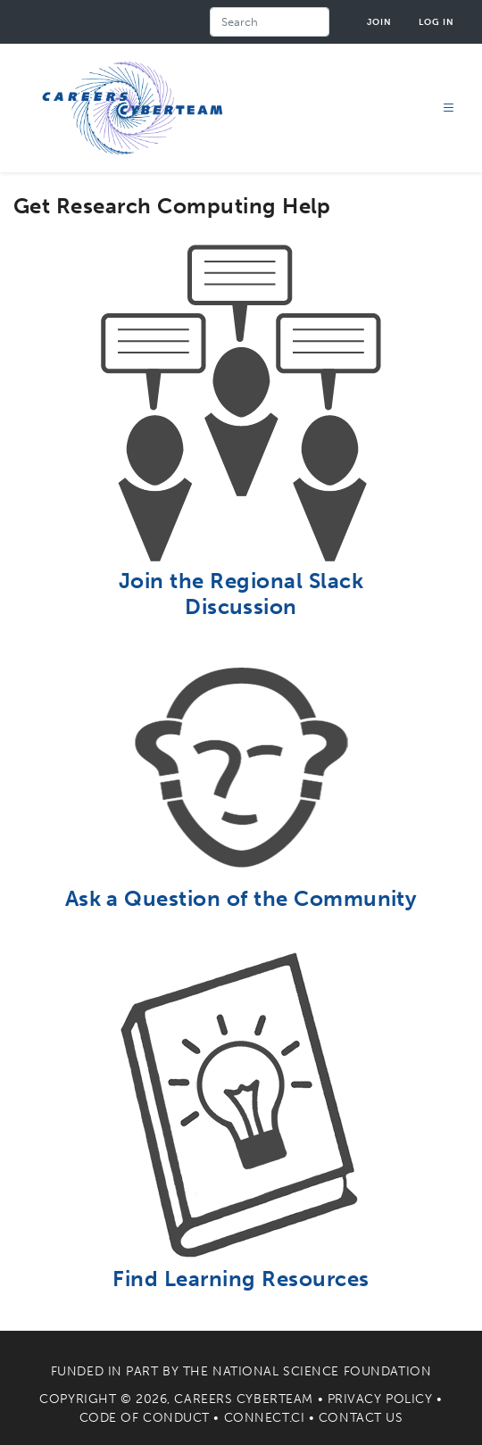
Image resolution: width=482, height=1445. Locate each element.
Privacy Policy (380, 1399)
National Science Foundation (321, 1371)
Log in (436, 22)
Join (379, 22)
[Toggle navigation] (449, 108)
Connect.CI (264, 1417)
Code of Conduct (144, 1417)
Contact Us (361, 1417)
